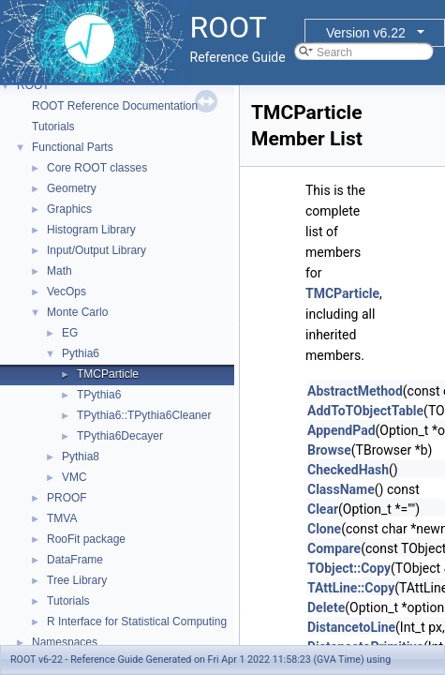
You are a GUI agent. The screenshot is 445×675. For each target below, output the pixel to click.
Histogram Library (91, 229)
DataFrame (75, 559)
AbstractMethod (355, 390)
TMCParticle (108, 374)
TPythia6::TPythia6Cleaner (144, 415)
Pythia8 (80, 456)
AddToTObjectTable (365, 410)
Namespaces (64, 642)
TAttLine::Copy (350, 587)
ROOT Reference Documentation (115, 105)
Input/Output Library (96, 250)
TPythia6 (99, 394)
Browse (329, 450)
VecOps (66, 291)
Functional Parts (72, 147)
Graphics (69, 209)
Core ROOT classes (97, 167)
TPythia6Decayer (120, 435)
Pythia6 (80, 353)
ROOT (33, 85)
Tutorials (53, 126)
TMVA (62, 518)
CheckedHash (348, 469)
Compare (334, 548)
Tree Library (77, 580)
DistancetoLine (351, 627)
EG (70, 332)
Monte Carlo (77, 312)
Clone (324, 528)
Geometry (71, 188)
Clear (322, 509)
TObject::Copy (349, 568)
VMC (74, 477)
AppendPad (341, 430)
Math (59, 271)
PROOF (67, 497)
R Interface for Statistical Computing (137, 621)
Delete (326, 607)
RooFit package (86, 539)
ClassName (341, 489)
